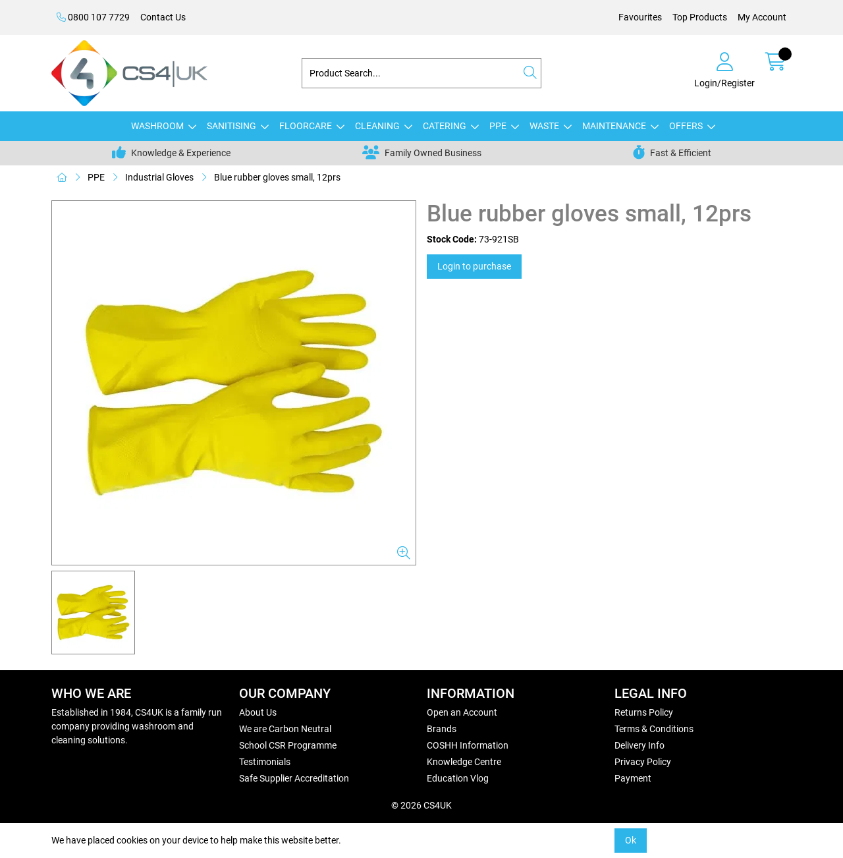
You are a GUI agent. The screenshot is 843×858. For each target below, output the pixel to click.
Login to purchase (474, 266)
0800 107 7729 (93, 17)
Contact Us (163, 17)
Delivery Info (639, 745)
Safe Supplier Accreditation (294, 778)
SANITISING (231, 126)
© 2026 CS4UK (421, 805)
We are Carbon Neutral (285, 729)
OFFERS (686, 126)
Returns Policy (643, 712)
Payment (632, 778)
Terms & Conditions (653, 729)
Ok (630, 840)
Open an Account (462, 712)
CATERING (444, 126)
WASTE (544, 126)
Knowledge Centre (464, 762)
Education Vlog (458, 778)
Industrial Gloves (159, 177)
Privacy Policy (642, 762)
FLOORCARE (305, 126)
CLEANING (377, 126)
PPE (497, 126)
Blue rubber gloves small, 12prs (277, 177)
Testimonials (264, 762)
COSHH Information (467, 745)
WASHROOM (157, 126)
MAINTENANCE (614, 126)
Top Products (699, 17)
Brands (441, 729)
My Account (762, 17)
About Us (258, 712)
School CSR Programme (288, 745)
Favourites (640, 17)
